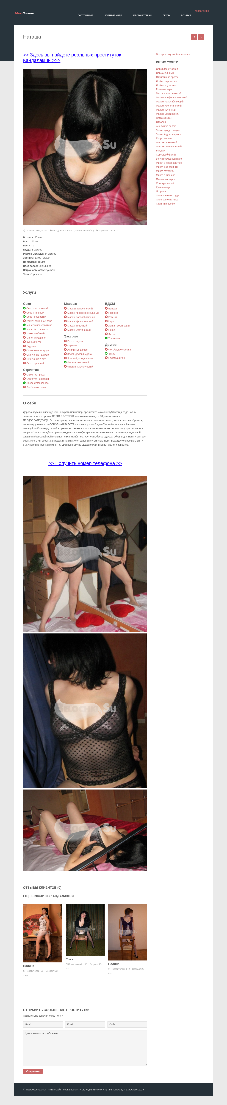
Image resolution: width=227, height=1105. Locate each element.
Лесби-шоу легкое (36, 387)
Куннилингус (33, 342)
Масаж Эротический (79, 329)
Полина (28, 966)
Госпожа (113, 312)
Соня (69, 959)
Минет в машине (36, 337)
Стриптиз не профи (37, 378)
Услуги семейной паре (39, 321)
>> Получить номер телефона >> (85, 463)
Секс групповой (35, 363)
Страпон (72, 345)
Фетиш (112, 334)
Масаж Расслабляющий (81, 317)
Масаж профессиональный (83, 312)
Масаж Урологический (80, 321)
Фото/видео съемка (119, 349)
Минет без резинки (37, 329)
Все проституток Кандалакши (173, 54)
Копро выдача (164, 138)
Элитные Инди (113, 15)
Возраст (186, 15)
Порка (111, 329)
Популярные (85, 15)
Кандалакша (202, 10)
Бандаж (112, 308)
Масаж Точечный (77, 325)
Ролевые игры (116, 357)
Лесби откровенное (37, 383)
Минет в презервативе (39, 325)
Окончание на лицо (37, 354)
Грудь (166, 15)
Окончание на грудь (37, 350)
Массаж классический (80, 308)
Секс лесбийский (36, 316)
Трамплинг (114, 338)
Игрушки (31, 346)
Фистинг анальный (78, 362)
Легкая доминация (119, 325)
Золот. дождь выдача (79, 354)
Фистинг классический (80, 366)
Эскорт (112, 353)
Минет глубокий (35, 333)
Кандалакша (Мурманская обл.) (77, 230)
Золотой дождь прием (80, 358)
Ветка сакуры (75, 341)
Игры (111, 321)
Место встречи (142, 15)
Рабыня (112, 317)
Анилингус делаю (77, 349)
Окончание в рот (36, 359)
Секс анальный (35, 312)
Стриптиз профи (35, 374)
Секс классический (37, 308)
